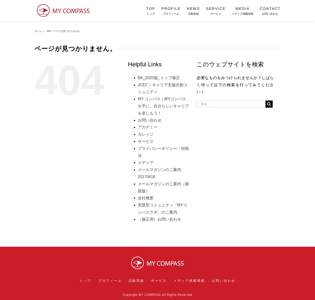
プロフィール (110, 281)
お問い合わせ (149, 120)
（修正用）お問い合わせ (159, 219)
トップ (85, 281)
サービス (146, 141)
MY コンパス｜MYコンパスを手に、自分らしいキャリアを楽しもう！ (163, 106)
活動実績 (136, 281)
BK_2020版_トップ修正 (159, 78)
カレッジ (146, 134)
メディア (146, 162)
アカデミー (148, 127)
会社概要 (146, 198)
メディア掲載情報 (189, 281)
